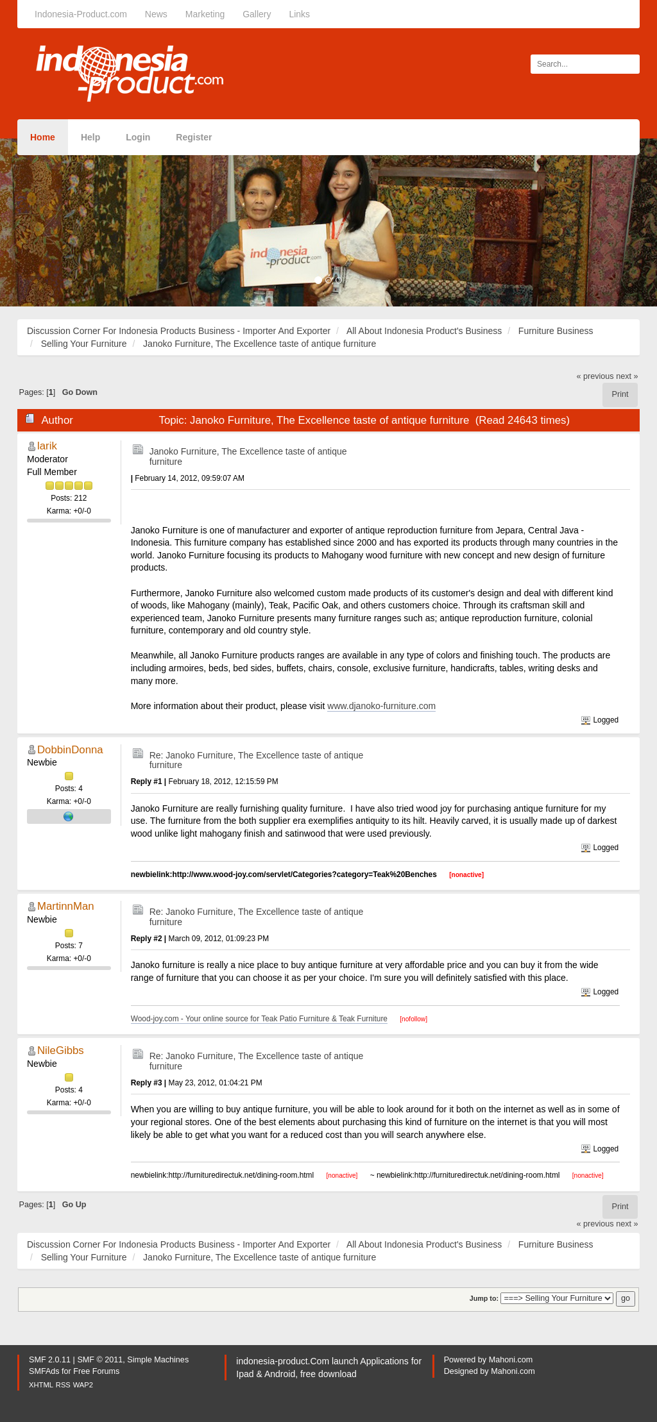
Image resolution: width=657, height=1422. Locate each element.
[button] (49, 222)
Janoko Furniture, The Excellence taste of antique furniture (248, 456)
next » (627, 376)
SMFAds (44, 1371)
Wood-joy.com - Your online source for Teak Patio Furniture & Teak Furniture (259, 1018)
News (156, 14)
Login (138, 137)
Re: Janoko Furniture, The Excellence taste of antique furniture (256, 760)
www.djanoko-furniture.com (381, 706)
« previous (595, 376)
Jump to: (484, 1298)
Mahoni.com (511, 1359)
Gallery (257, 14)
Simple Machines (158, 1359)
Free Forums (96, 1371)
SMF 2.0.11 (50, 1359)
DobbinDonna (70, 750)
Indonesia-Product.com (81, 14)
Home (42, 137)
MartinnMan (65, 906)
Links (299, 14)
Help (90, 137)
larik (47, 446)
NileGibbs (60, 1050)
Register (194, 137)
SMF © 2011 (100, 1359)
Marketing (205, 14)
